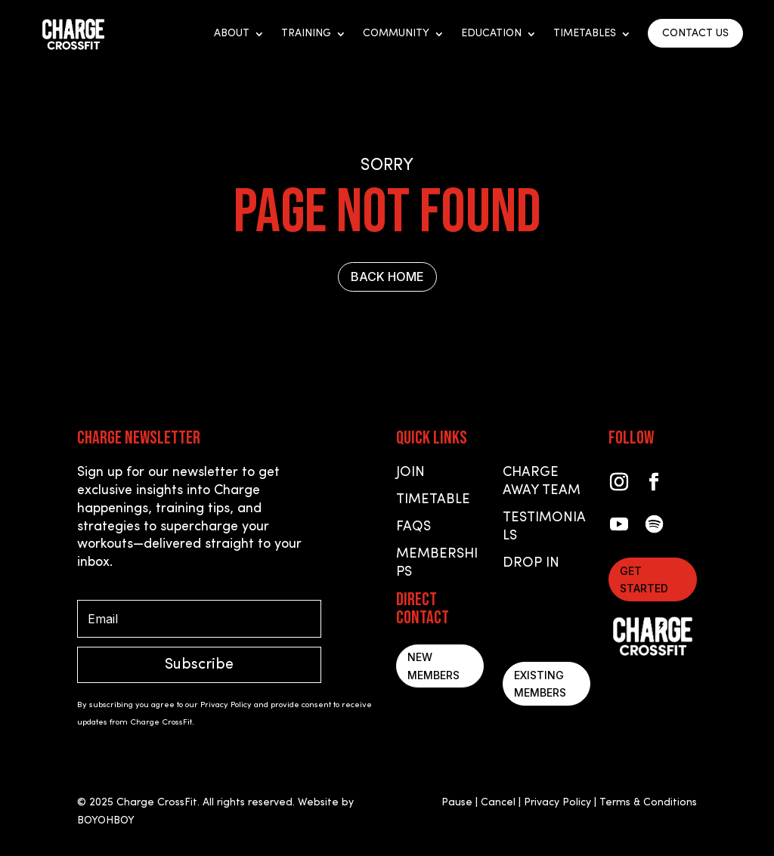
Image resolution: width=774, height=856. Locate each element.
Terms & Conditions (648, 802)
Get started (644, 579)
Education (491, 34)
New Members (433, 665)
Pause (456, 802)
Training (306, 34)
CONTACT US (695, 33)
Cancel (498, 802)
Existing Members (540, 684)
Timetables (584, 34)
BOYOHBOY (106, 821)
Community (396, 34)
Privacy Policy (557, 802)
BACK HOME (387, 276)
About (231, 34)
